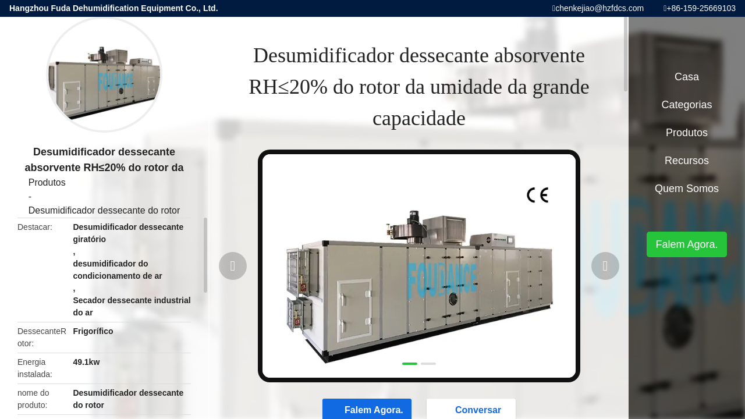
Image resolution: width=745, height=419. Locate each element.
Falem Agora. (686, 244)
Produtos (47, 182)
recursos (687, 160)
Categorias (686, 105)
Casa (687, 77)
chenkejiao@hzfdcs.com (599, 8)
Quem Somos (687, 188)
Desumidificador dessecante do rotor (104, 210)
